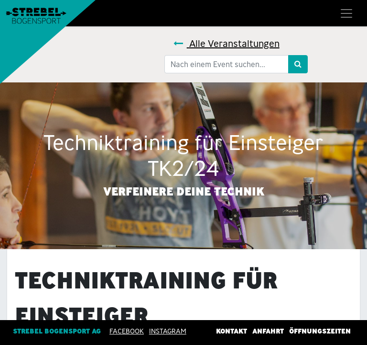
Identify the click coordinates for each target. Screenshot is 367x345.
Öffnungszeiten (320, 331)
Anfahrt (268, 331)
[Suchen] (298, 64)
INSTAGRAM (167, 331)
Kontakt (231, 331)
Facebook (126, 331)
